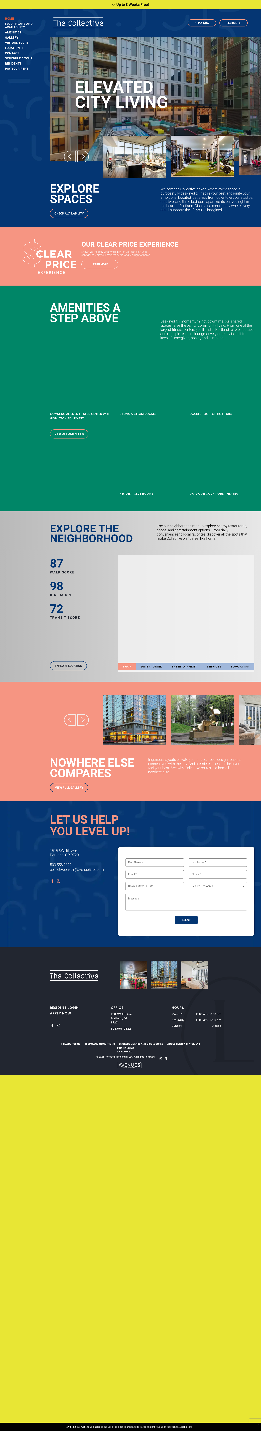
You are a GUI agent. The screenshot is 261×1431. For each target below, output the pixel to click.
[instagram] (58, 881)
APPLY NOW (60, 1013)
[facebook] (52, 881)
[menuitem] (21, 18)
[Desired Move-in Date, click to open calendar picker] (155, 886)
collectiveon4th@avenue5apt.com (77, 870)
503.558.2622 (61, 865)
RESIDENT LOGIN (64, 1007)
